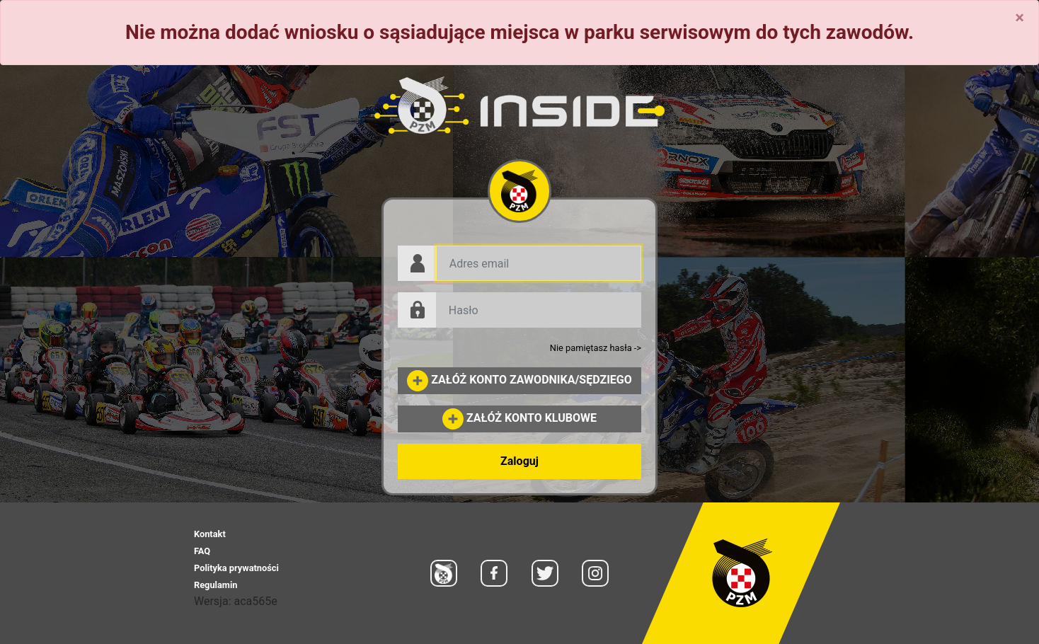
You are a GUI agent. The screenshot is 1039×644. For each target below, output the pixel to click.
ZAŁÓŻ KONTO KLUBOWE (519, 418)
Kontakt (210, 534)
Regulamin (215, 585)
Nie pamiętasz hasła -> (595, 348)
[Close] (1019, 18)
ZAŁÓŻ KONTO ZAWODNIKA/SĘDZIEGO (519, 379)
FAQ (202, 551)
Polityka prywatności (236, 568)
